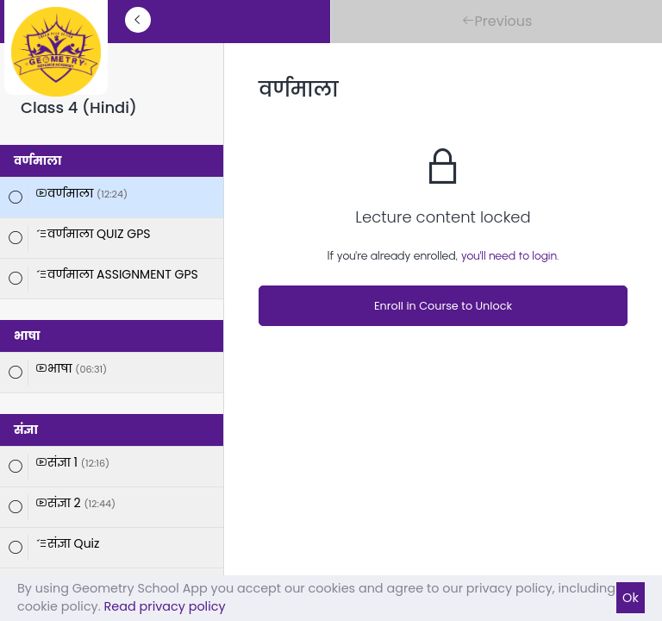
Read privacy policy (165, 606)
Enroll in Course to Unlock (443, 305)
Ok (630, 597)
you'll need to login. (510, 255)
